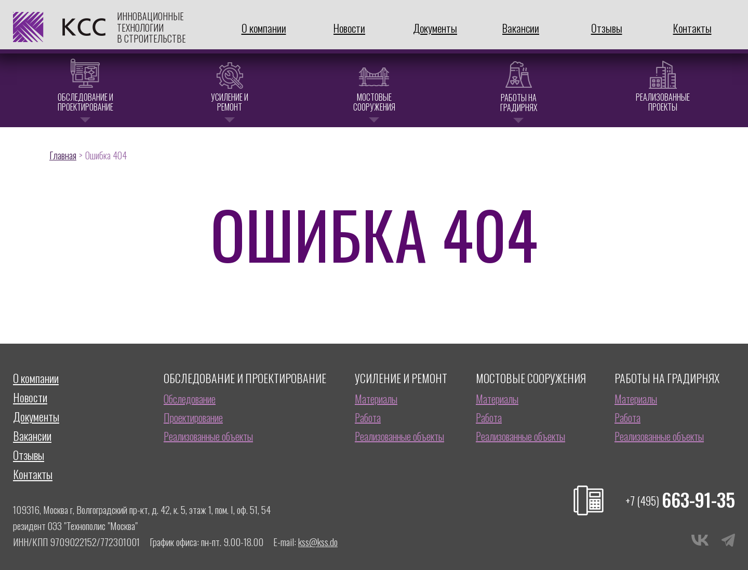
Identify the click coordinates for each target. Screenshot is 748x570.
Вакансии (520, 28)
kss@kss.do (318, 541)
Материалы (376, 398)
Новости (349, 28)
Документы (435, 28)
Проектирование (193, 417)
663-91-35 (680, 499)
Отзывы (606, 28)
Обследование (190, 398)
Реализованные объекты (208, 436)
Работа (368, 417)
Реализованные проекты (663, 102)
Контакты (692, 28)
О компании (264, 28)
